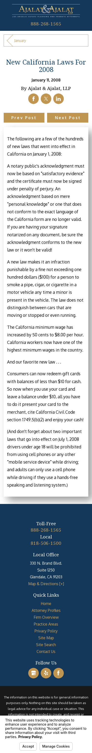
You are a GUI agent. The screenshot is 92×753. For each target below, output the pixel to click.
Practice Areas (46, 624)
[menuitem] (46, 603)
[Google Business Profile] (33, 673)
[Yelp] (46, 673)
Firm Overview (46, 617)
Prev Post (24, 117)
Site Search (46, 644)
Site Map (46, 637)
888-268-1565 (46, 24)
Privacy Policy (46, 630)
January (20, 40)
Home (46, 603)
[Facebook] (58, 673)
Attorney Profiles (46, 610)
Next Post (68, 117)
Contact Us (46, 651)
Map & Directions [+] (46, 583)
